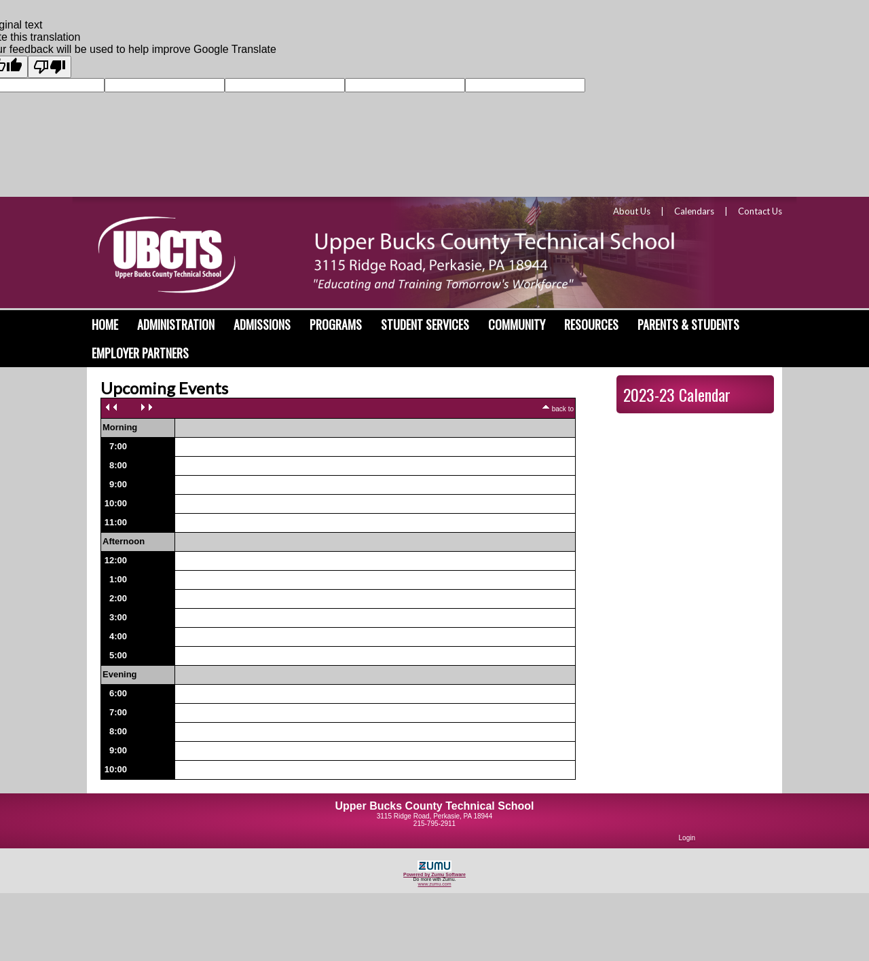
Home (105, 324)
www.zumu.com (434, 884)
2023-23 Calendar (677, 394)
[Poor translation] (49, 67)
